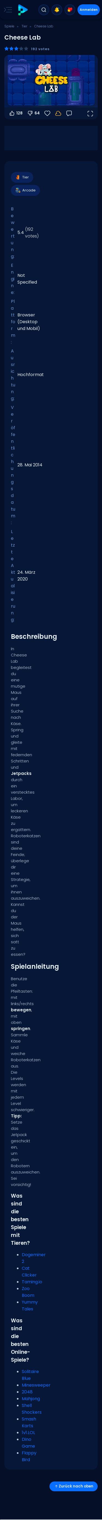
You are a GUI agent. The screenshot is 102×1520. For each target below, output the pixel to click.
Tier (24, 26)
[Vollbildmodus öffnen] (90, 113)
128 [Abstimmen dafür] (16, 113)
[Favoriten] (47, 113)
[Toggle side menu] (7, 9)
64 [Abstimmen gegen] (33, 113)
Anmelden (89, 9)
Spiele (9, 26)
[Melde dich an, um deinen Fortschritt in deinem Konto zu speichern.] (58, 113)
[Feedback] (69, 113)
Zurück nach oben (73, 1486)
